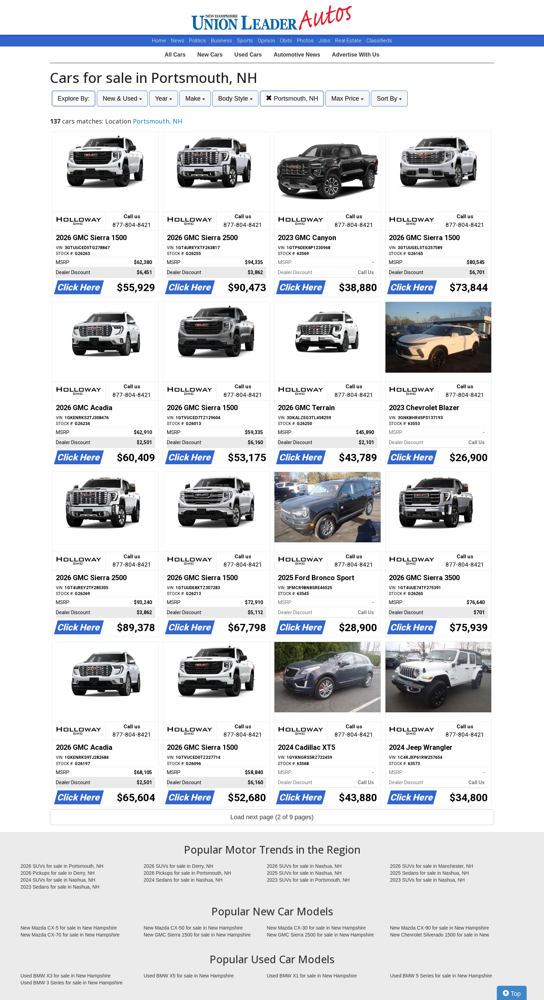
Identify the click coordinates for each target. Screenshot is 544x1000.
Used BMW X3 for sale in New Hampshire (65, 975)
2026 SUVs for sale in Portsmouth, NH (61, 866)
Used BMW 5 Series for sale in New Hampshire (441, 975)
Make (195, 98)
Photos (306, 40)
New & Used (122, 98)
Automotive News (297, 55)
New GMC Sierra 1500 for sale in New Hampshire (197, 935)
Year (163, 98)
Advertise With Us (356, 55)
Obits (287, 40)
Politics (197, 40)
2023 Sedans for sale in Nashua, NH (59, 887)
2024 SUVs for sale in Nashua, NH (57, 880)
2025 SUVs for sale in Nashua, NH (304, 873)
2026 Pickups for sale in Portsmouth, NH (187, 873)
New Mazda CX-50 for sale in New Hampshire (193, 928)
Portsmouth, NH (292, 98)
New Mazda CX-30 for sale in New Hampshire (316, 928)
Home (159, 40)
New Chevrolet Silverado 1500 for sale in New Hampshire (439, 935)
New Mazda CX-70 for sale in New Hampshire (70, 935)
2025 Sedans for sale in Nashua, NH (429, 873)
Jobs (325, 40)
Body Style (235, 98)
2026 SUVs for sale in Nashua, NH (304, 866)
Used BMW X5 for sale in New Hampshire (189, 975)
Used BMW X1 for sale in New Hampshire (312, 975)
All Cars (174, 55)
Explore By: (74, 98)
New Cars (210, 55)
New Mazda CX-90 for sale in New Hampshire (439, 928)
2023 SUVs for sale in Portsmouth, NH (308, 880)
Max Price (347, 98)
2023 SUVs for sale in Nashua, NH (427, 880)
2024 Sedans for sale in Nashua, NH (183, 880)
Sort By (389, 98)
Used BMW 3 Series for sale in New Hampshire (71, 982)
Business (222, 40)
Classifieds (379, 40)
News (177, 40)
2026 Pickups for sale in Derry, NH (57, 873)
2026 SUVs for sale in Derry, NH (178, 866)
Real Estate (349, 40)
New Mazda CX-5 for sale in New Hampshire (68, 928)
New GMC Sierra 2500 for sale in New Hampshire (320, 935)
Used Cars (248, 55)
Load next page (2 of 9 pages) (272, 817)
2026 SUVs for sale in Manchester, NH (431, 866)
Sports (245, 40)
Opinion (267, 40)
